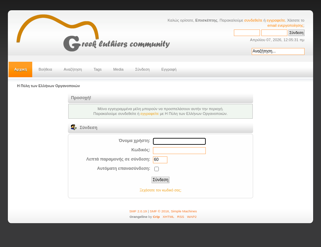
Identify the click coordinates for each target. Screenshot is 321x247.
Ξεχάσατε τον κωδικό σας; (160, 190)
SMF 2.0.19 (138, 211)
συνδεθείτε (253, 20)
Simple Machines (184, 211)
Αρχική (20, 69)
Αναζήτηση (73, 69)
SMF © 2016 (159, 211)
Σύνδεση (142, 69)
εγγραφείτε (276, 20)
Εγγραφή (168, 69)
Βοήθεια (45, 69)
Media (118, 69)
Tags (98, 69)
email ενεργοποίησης (286, 25)
